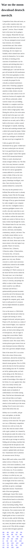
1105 (12, 532)
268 (12, 534)
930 (18, 536)
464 (8, 532)
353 (3, 538)
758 (3, 534)
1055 (8, 536)
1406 (4, 536)
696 (3, 532)
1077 (17, 543)
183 (3, 543)
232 (16, 540)
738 (21, 545)
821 (16, 534)
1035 (20, 540)
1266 (17, 547)
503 (12, 538)
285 (17, 532)
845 (21, 534)
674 (13, 536)
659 (8, 547)
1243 (22, 543)
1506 (17, 538)
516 (16, 545)
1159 (12, 543)
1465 (22, 536)
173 (3, 545)
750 (8, 543)
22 (3, 540)
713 (8, 545)
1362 (12, 547)
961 (21, 532)
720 (7, 540)
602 (3, 547)
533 (11, 540)
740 (8, 538)
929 (12, 545)
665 (8, 534)
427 (21, 538)
